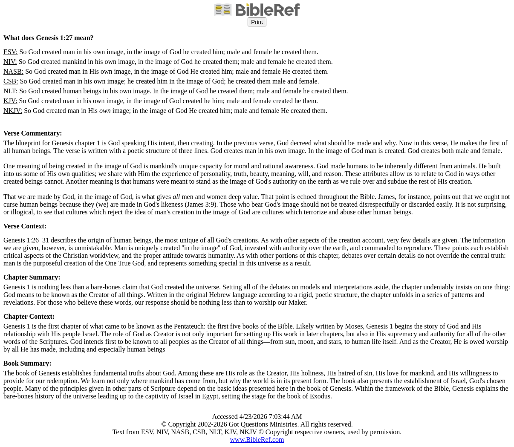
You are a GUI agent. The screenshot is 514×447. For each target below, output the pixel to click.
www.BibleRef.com (257, 439)
